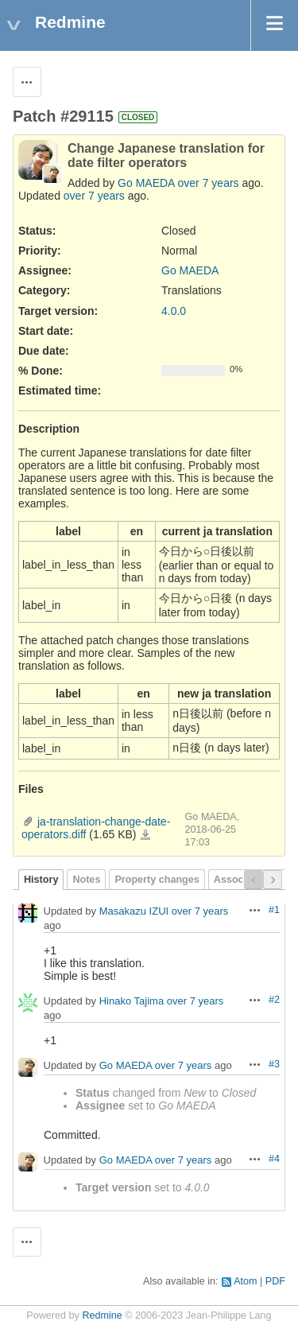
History (41, 879)
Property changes (156, 879)
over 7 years (208, 183)
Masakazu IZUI (133, 911)
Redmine (102, 1315)
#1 (274, 909)
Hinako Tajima (131, 1001)
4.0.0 (173, 311)
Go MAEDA (146, 183)
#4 (274, 1158)
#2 (274, 999)
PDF (275, 1281)
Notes (86, 879)
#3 (274, 1064)
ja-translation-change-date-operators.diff (145, 835)
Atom (245, 1281)
